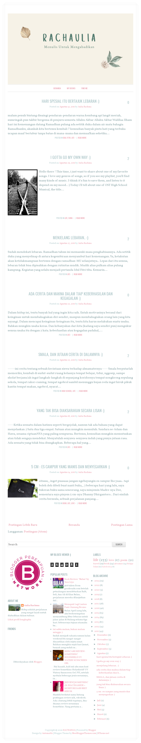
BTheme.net (103, 733)
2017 (96, 603)
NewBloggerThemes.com (84, 733)
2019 (96, 594)
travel (96, 563)
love (73, 503)
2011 (96, 631)
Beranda (57, 88)
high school (67, 390)
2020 (97, 590)
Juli (99, 700)
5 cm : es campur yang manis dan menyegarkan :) (70, 466)
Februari (101, 719)
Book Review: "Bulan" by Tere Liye (76, 581)
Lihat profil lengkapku (19, 619)
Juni (99, 705)
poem (123, 560)
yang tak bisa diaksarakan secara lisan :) (70, 410)
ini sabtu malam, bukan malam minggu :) (69, 631)
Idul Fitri (67, 137)
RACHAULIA (69, 730)
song (70, 218)
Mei (99, 709)
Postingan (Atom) (35, 532)
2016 (96, 608)
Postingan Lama (122, 525)
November (102, 639)
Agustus (101, 653)
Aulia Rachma (31, 605)
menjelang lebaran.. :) (70, 237)
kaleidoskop (107, 567)
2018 (96, 599)
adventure (118, 563)
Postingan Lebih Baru (22, 525)
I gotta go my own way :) (70, 157)
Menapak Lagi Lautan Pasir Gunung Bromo (75, 606)
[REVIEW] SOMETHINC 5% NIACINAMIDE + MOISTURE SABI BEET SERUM (76, 687)
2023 (96, 580)
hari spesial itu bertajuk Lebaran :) (70, 101)
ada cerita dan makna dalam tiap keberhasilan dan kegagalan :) (71, 296)
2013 (96, 622)
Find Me (84, 88)
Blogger (38, 662)
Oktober (101, 644)
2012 (96, 626)
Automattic (47, 733)
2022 (96, 585)
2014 (96, 617)
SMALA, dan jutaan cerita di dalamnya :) (70, 354)
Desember (102, 635)
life (72, 137)
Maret (100, 714)
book (65, 503)
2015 (96, 613)
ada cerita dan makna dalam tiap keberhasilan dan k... (113, 671)
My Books (71, 88)
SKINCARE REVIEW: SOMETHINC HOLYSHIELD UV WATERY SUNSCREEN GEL (75, 657)
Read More (82, 137)
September (102, 649)
